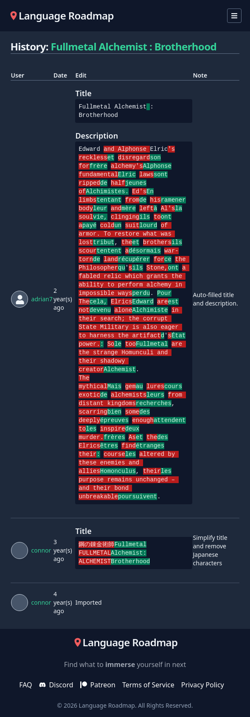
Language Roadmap (107, 705)
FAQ (25, 684)
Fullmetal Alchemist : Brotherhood (134, 46)
